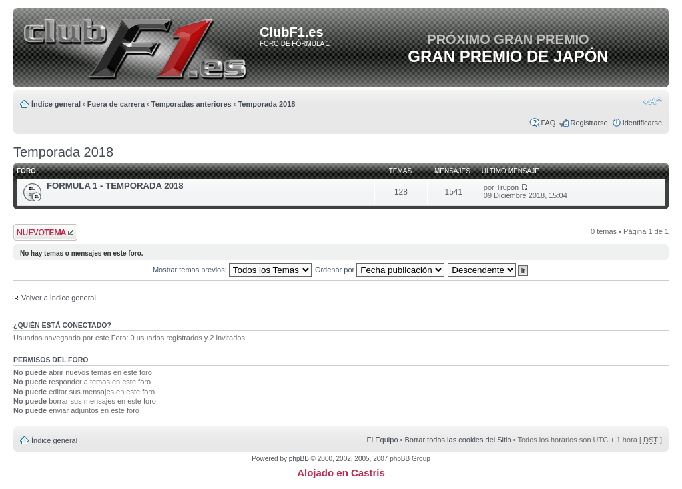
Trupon (507, 187)
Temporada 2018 (266, 104)
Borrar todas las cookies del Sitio (457, 440)
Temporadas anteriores (191, 104)
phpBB (299, 458)
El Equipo (382, 440)
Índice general (56, 104)
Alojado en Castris (341, 472)
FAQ (548, 123)
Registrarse (588, 123)
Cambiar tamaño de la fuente (652, 101)
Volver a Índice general (58, 298)
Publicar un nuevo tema (45, 232)
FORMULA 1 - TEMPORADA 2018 (115, 186)
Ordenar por (379, 270)
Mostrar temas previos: (232, 270)
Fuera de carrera (116, 104)
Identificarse (642, 123)
